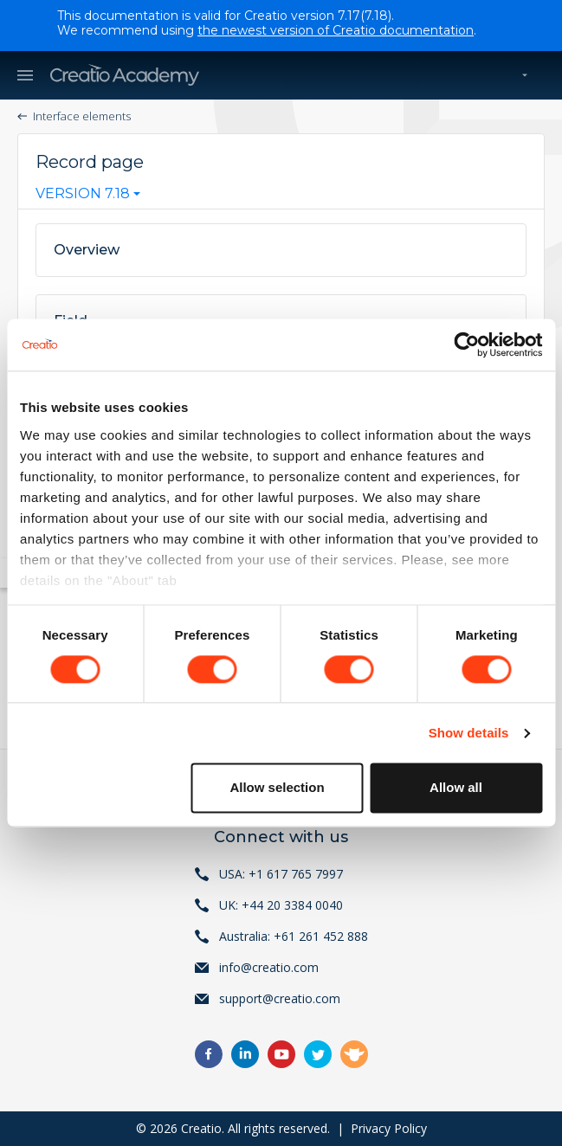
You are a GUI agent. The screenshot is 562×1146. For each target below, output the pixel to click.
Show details (469, 732)
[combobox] (88, 197)
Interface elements (82, 116)
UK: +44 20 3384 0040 (281, 905)
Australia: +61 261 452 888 (293, 936)
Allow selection (276, 788)
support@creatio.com (279, 998)
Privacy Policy (389, 1128)
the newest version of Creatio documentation (335, 30)
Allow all (456, 788)
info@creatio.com (269, 967)
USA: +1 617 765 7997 (281, 874)
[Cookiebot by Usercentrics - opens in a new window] (466, 344)
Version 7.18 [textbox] (83, 194)
